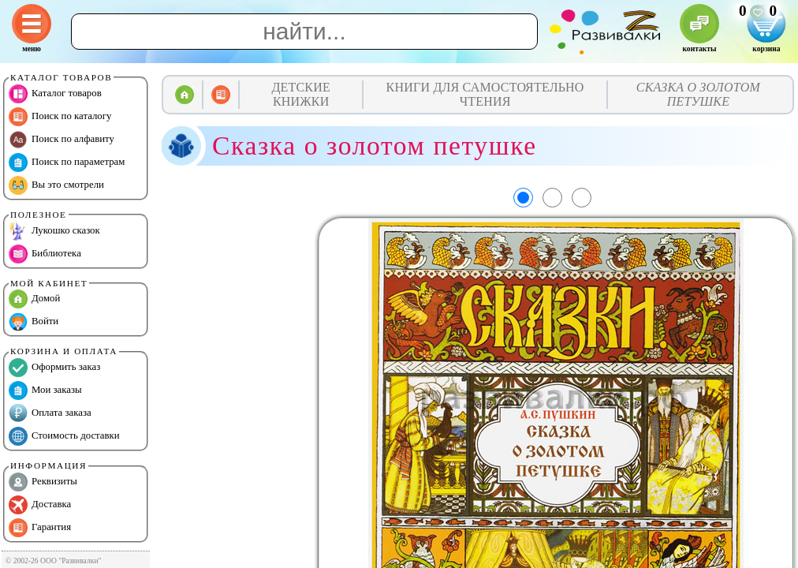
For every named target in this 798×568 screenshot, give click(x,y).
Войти (33, 321)
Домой (34, 299)
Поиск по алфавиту (61, 139)
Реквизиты (43, 482)
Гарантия (40, 527)
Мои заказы (45, 390)
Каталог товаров (55, 93)
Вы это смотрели (56, 185)
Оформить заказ (54, 367)
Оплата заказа (50, 413)
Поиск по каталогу (60, 116)
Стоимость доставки (64, 436)
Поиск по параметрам (67, 162)
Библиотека (45, 254)
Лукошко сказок (54, 231)
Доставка (40, 504)
